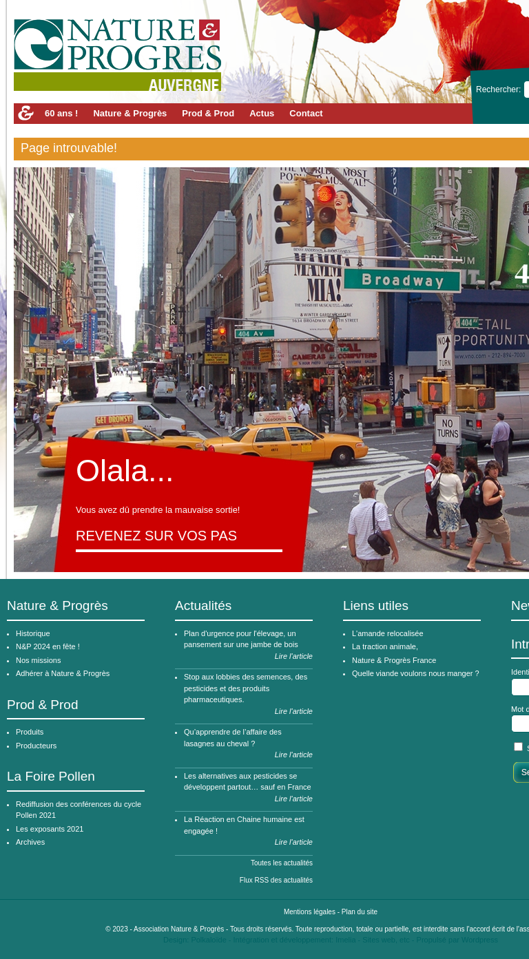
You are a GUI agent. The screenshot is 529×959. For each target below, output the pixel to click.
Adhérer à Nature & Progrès (63, 673)
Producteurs (36, 745)
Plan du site (359, 912)
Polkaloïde (208, 940)
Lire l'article (294, 656)
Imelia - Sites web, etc (372, 940)
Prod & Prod (208, 113)
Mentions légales (309, 912)
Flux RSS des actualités (276, 880)
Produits (29, 732)
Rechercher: (499, 89)
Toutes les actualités (282, 863)
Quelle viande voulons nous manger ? (415, 673)
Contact (305, 113)
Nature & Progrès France (394, 660)
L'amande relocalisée (388, 633)
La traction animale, (385, 646)
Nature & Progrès (130, 113)
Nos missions (38, 660)
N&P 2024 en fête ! (48, 646)
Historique (33, 633)
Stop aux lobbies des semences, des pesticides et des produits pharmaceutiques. (245, 688)
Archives (30, 842)
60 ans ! (61, 113)
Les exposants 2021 (49, 829)
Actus (261, 113)
